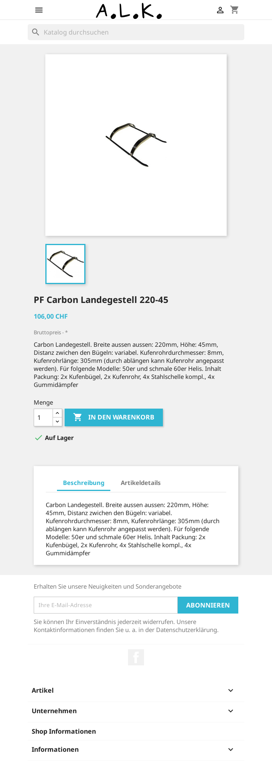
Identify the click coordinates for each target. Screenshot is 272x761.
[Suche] (136, 32)
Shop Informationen (64, 731)
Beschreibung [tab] (83, 483)
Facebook (136, 657)
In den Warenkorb (113, 417)
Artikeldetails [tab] (141, 483)
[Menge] (43, 417)
